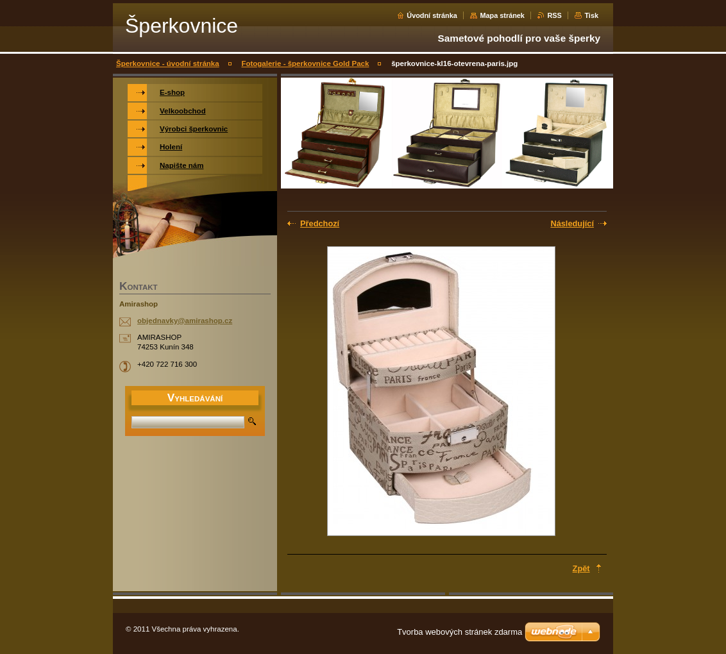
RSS (554, 15)
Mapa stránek (502, 15)
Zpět (581, 568)
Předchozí (319, 223)
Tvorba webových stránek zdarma (459, 632)
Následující (572, 223)
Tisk (591, 15)
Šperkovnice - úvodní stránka (167, 63)
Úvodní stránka (432, 15)
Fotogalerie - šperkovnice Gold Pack (305, 63)
